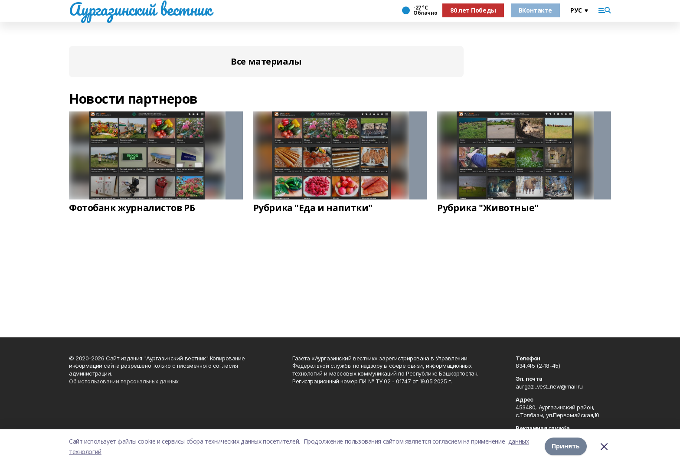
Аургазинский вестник (140, 9)
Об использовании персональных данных (124, 381)
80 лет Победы (473, 10)
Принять (566, 446)
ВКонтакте (535, 10)
